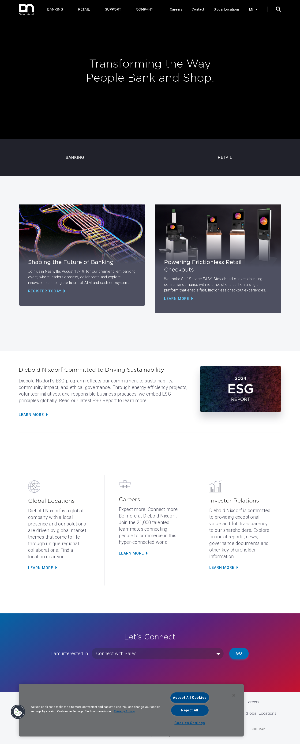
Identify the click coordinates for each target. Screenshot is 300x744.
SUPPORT (113, 9)
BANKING (55, 9)
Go (239, 653)
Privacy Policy (124, 711)
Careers (176, 9)
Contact (198, 9)
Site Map (258, 729)
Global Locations (227, 9)
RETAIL (84, 9)
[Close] (234, 695)
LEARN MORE (40, 568)
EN (251, 9)
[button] (18, 711)
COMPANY (144, 9)
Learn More (176, 298)
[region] (131, 710)
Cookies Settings (189, 723)
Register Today (44, 291)
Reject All (189, 710)
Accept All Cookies (189, 698)
